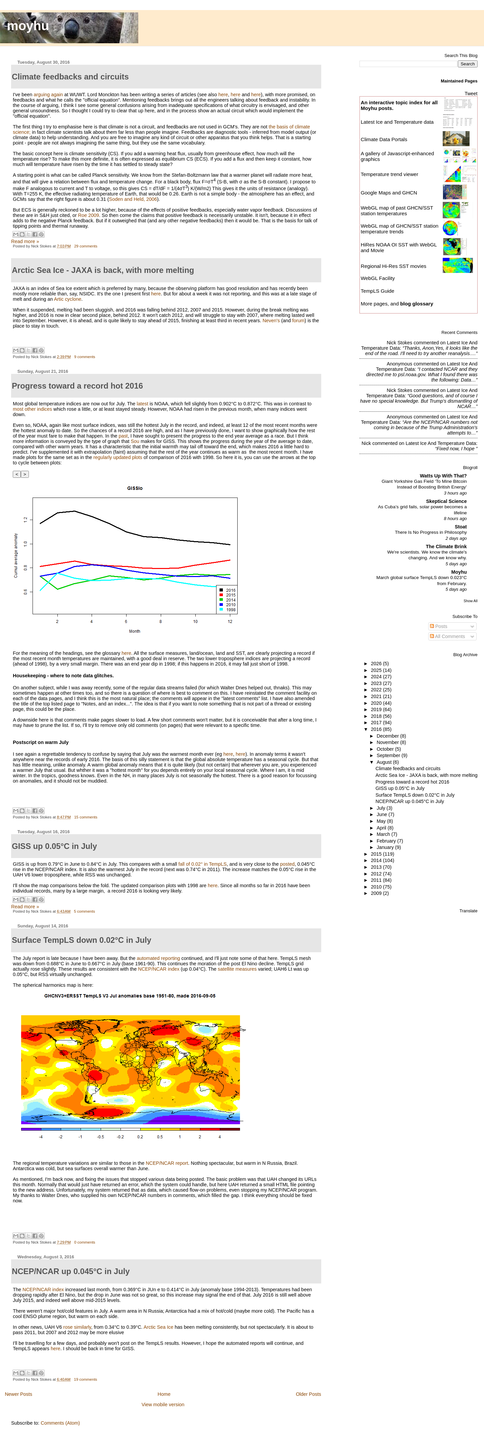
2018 (377, 716)
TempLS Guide (377, 291)
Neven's (271, 320)
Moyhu (459, 572)
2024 (377, 676)
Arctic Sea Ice (159, 1327)
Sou (135, 441)
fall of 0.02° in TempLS (203, 864)
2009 (377, 893)
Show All (470, 601)
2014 (377, 860)
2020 (377, 703)
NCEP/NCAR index (158, 969)
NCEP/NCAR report (167, 1163)
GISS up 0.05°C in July (400, 788)
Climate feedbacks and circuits (408, 768)
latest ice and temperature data (440, 443)
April (382, 828)
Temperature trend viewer (389, 174)
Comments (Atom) (60, 1423)
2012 (377, 873)
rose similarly (77, 1327)
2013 (377, 867)
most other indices (32, 409)
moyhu (28, 25)
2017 (377, 722)
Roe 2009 (88, 215)
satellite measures (237, 969)
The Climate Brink (446, 546)
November (388, 742)
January (386, 847)
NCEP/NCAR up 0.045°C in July (410, 801)
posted (287, 864)
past (123, 436)
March (384, 834)
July (381, 808)
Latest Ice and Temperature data (398, 122)
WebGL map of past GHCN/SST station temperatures (397, 210)
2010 (377, 887)
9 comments (84, 357)
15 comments (85, 817)
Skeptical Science (446, 501)
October (386, 749)
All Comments (447, 636)
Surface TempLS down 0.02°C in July (415, 795)
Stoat (461, 526)
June (382, 814)
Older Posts (308, 1394)
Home (164, 1394)
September (389, 755)
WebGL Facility (378, 278)
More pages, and (397, 303)
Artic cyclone (68, 299)
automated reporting (158, 958)
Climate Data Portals (384, 139)
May (382, 821)
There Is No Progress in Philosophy (431, 532)
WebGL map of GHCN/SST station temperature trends (400, 228)
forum (298, 320)
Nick (366, 443)
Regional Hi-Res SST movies (393, 266)
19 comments (85, 1379)
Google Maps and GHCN (389, 192)
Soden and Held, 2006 (133, 199)
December (388, 736)
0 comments (84, 1242)
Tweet (471, 93)
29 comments (85, 246)
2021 (377, 696)
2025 (377, 670)
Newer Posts (18, 1394)
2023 (377, 683)
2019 (377, 709)
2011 (377, 880)
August (385, 762)
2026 (377, 663)
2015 (377, 854)
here (223, 94)
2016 (377, 729)
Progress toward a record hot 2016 (412, 782)
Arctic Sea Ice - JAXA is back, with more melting (427, 775)
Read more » (25, 241)
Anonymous (399, 363)
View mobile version (163, 1404)
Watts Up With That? (443, 475)
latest (142, 403)
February (387, 841)
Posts (438, 626)
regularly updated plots (117, 457)
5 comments (84, 911)
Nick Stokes (399, 342)
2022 (377, 689)
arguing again (48, 94)
